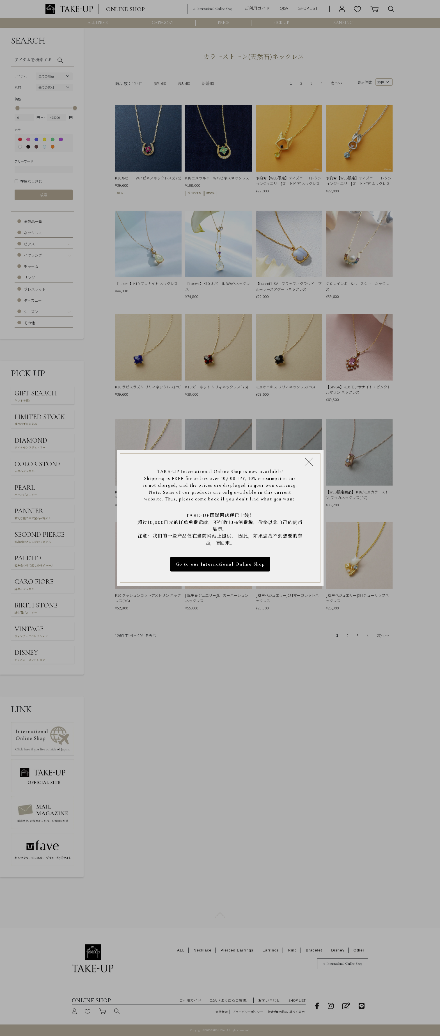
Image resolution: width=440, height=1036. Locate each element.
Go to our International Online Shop (220, 564)
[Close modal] (308, 462)
